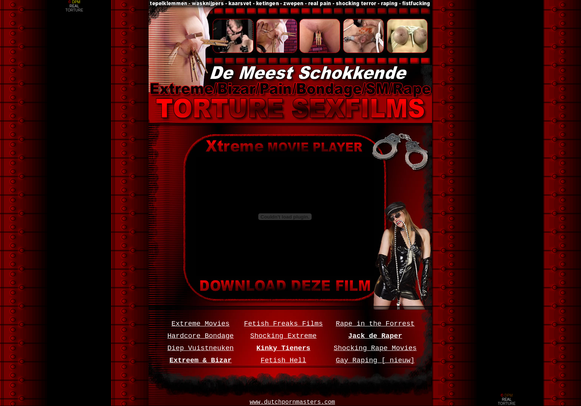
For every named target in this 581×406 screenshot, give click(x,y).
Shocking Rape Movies (375, 348)
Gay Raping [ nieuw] (375, 360)
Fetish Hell (283, 360)
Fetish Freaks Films (283, 324)
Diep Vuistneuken (200, 348)
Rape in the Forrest (375, 324)
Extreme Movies (201, 324)
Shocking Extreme (283, 336)
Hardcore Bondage (200, 336)
